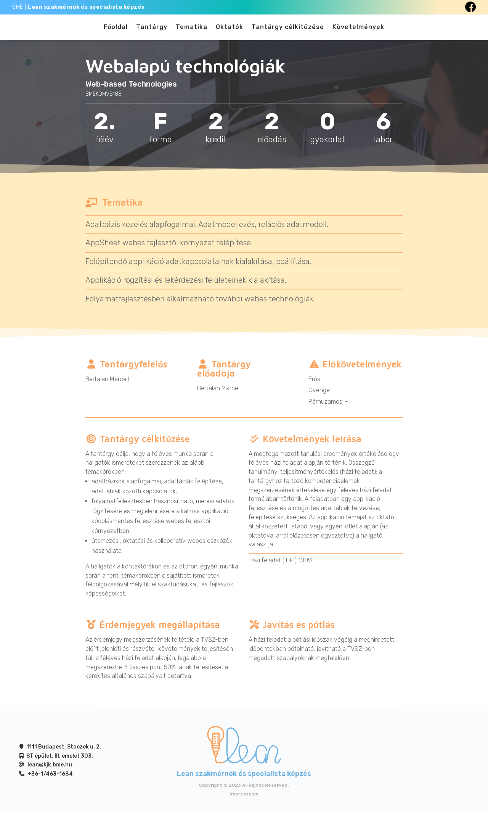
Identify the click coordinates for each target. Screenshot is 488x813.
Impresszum (244, 798)
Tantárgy (151, 30)
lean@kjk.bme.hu (49, 769)
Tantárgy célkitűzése (288, 30)
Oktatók (229, 30)
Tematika (191, 30)
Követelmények (358, 30)
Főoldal (116, 30)
